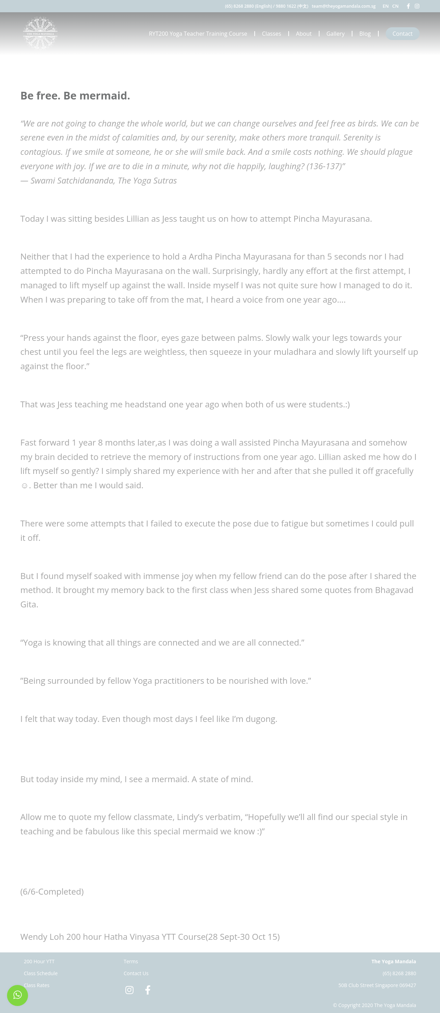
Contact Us (136, 973)
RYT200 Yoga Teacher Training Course (198, 33)
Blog (365, 33)
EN (386, 6)
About (304, 33)
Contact (403, 33)
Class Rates (36, 985)
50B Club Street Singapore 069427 (377, 985)
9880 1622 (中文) (292, 6)
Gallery (335, 33)
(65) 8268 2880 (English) (248, 6)
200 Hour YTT (39, 961)
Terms (131, 961)
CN (395, 6)
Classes (271, 33)
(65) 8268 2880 (399, 973)
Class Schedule (41, 973)
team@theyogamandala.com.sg (344, 6)
